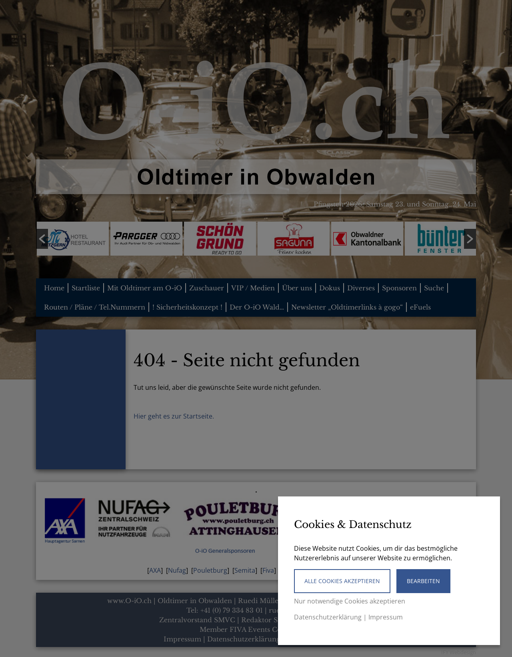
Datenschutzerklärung (328, 617)
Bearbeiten (423, 581)
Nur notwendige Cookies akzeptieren (349, 601)
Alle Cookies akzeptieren (342, 581)
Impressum (385, 617)
